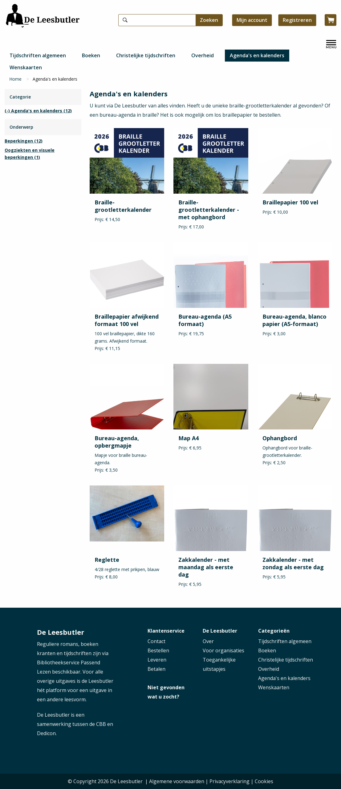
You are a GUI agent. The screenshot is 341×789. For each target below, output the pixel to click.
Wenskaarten (26, 67)
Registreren (297, 20)
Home (15, 79)
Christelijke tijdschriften (145, 55)
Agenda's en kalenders (257, 55)
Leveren (157, 659)
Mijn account (252, 20)
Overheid (202, 55)
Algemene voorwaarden (176, 781)
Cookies (264, 781)
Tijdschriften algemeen (38, 55)
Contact (156, 641)
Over (208, 641)
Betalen (156, 669)
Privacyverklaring (229, 781)
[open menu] (331, 44)
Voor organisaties (223, 650)
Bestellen (158, 650)
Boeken (91, 55)
